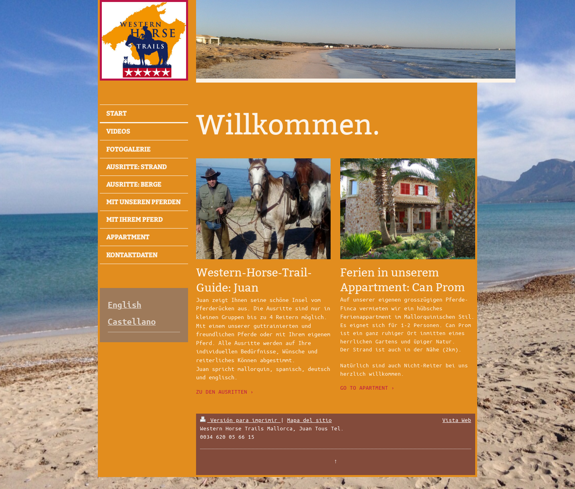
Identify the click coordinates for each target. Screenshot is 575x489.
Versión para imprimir (240, 419)
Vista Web (456, 419)
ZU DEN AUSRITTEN (221, 391)
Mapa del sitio (309, 419)
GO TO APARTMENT (364, 387)
